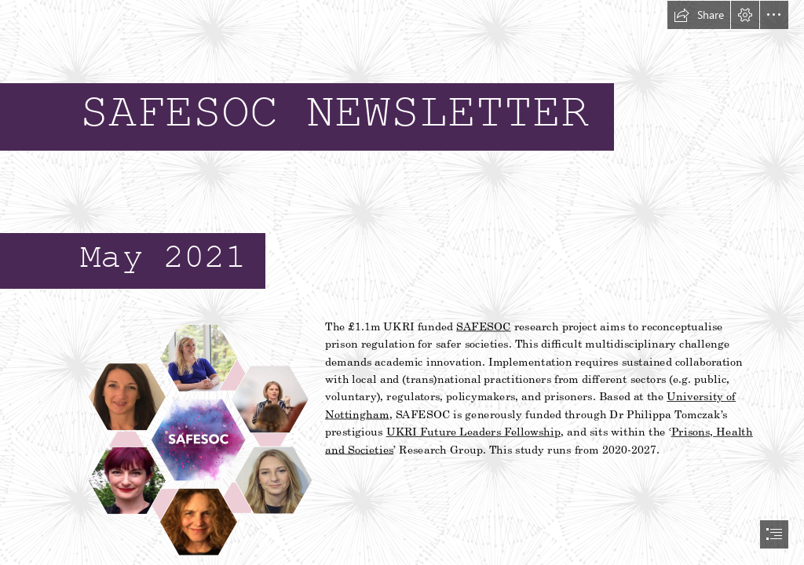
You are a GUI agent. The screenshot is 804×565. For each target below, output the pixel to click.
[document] (402, 282)
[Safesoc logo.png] (197, 439)
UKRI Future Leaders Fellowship (473, 431)
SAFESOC (484, 326)
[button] (698, 15)
